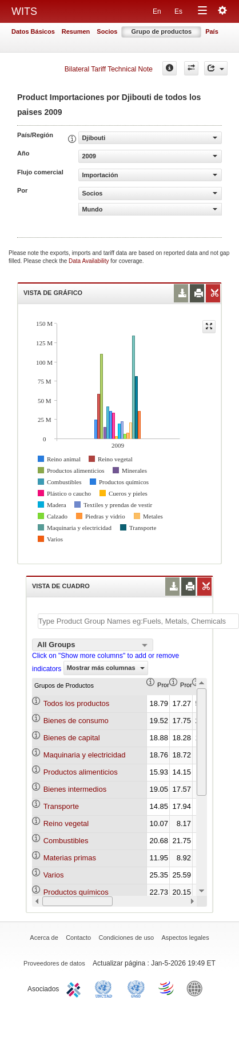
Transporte (61, 806)
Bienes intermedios (75, 789)
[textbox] (138, 621)
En (157, 11)
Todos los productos (76, 703)
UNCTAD (105, 987)
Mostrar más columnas (106, 667)
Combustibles (66, 840)
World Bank (197, 987)
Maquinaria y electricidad (84, 755)
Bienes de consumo (76, 720)
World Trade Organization (167, 987)
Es (178, 11)
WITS (24, 11)
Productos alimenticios (80, 772)
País (211, 31)
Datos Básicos (33, 31)
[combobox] (92, 645)
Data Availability (89, 261)
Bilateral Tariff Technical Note (109, 69)
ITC (75, 987)
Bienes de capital (71, 737)
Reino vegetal (66, 823)
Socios (107, 31)
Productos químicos (76, 892)
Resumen (76, 31)
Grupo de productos (161, 31)
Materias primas (69, 857)
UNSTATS (136, 987)
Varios (53, 875)
